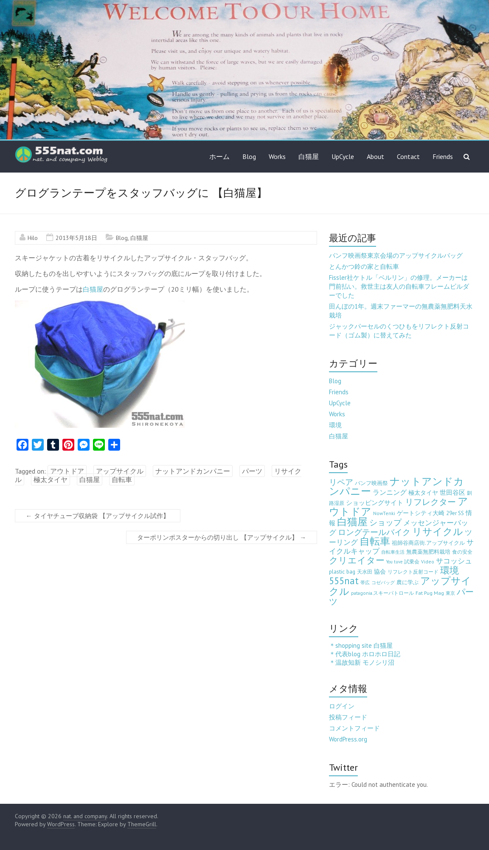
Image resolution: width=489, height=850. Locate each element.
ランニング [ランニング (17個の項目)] (390, 492)
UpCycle (343, 156)
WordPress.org (348, 739)
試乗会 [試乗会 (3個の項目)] (411, 561)
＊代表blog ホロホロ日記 (364, 654)
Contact (408, 156)
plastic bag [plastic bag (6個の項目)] (342, 571)
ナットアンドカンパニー (192, 471)
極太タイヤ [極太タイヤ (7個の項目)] (423, 492)
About (375, 156)
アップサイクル (119, 471)
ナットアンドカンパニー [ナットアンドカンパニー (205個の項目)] (396, 486)
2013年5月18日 (76, 238)
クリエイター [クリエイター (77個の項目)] (357, 560)
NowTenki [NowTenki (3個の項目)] (384, 513)
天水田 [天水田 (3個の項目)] (364, 572)
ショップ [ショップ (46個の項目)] (385, 522)
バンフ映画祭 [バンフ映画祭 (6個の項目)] (371, 483)
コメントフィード (354, 728)
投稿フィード (348, 717)
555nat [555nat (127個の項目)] (344, 580)
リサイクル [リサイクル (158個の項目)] (437, 531)
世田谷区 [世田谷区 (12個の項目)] (452, 492)
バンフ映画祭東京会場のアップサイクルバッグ (396, 255)
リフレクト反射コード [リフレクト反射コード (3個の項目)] (413, 572)
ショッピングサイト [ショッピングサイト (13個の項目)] (374, 502)
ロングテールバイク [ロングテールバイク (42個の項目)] (374, 532)
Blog (249, 156)
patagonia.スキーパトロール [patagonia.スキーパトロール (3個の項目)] (382, 593)
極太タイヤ (50, 479)
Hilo (33, 238)
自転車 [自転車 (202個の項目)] (375, 541)
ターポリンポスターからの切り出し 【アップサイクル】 (221, 537)
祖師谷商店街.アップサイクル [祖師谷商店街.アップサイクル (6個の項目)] (428, 542)
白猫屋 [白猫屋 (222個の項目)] (352, 521)
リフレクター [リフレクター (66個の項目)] (430, 501)
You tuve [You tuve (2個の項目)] (394, 562)
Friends (443, 156)
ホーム (219, 156)
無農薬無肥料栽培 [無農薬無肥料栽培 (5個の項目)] (428, 551)
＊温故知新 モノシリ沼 (361, 662)
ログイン (341, 706)
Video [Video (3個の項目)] (427, 561)
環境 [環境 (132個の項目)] (449, 570)
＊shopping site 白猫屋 (361, 645)
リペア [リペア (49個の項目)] (341, 482)
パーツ (252, 471)
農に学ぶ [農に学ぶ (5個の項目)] (407, 582)
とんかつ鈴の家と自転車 (364, 266)
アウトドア (67, 471)
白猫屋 (308, 156)
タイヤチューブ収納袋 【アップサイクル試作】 (97, 516)
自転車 (122, 479)
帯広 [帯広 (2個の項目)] (365, 582)
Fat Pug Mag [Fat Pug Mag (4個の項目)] (430, 593)
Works (277, 156)
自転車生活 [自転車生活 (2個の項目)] (393, 552)
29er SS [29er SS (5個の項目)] (455, 513)
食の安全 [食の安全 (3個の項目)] (462, 552)
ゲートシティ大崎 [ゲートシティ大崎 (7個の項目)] (420, 513)
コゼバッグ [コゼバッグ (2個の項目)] (383, 582)
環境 (335, 425)
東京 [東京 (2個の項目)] (450, 593)
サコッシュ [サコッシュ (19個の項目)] (454, 561)
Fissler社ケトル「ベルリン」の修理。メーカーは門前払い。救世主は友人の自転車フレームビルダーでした (399, 286)
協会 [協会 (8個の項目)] (380, 571)
